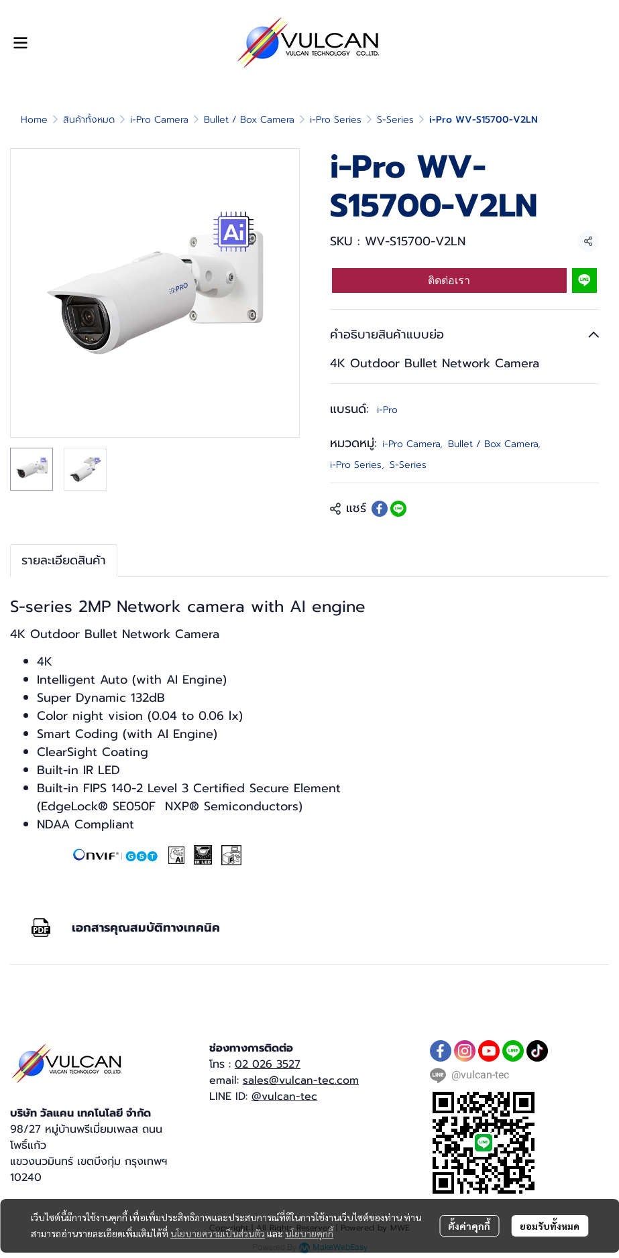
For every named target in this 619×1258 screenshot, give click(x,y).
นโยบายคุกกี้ (309, 1233)
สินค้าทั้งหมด (89, 120)
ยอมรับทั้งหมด (549, 1226)
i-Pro (387, 410)
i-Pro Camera (159, 120)
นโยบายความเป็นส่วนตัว (217, 1233)
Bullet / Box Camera (249, 120)
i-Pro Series (335, 120)
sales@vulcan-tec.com (301, 1080)
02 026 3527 (267, 1064)
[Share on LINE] (398, 509)
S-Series (395, 120)
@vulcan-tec (284, 1096)
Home (34, 120)
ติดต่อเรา (449, 280)
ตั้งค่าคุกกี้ (469, 1226)
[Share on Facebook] (380, 509)
